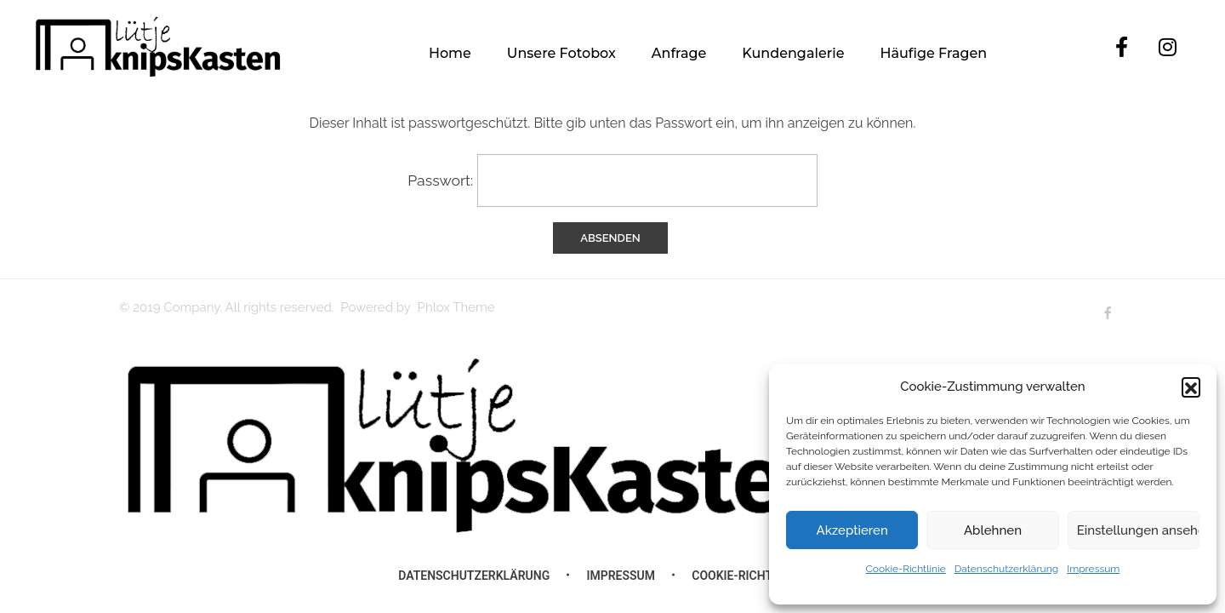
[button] (1190, 386)
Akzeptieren (852, 530)
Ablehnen (993, 530)
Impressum (1093, 569)
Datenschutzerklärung (1006, 569)
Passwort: (612, 180)
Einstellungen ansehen (1138, 530)
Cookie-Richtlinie (906, 569)
